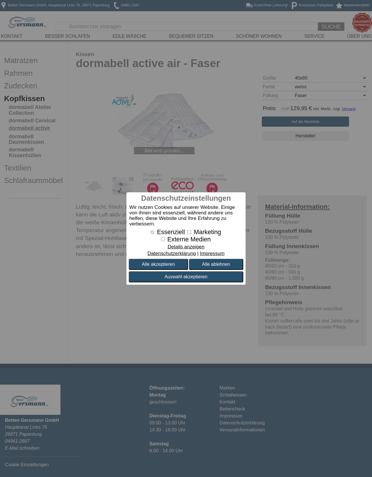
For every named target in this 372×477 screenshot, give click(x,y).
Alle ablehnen (216, 264)
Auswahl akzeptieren (186, 276)
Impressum (212, 253)
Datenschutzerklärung (171, 253)
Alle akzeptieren (158, 264)
